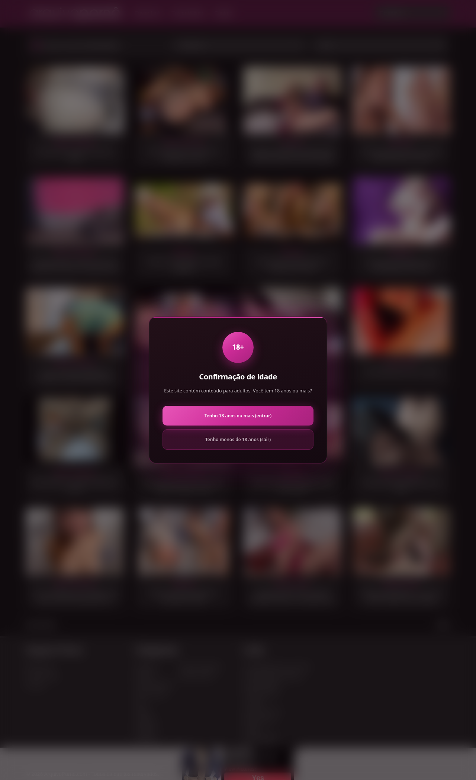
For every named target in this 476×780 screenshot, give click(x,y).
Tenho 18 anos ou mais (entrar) (238, 416)
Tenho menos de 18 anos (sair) (238, 439)
